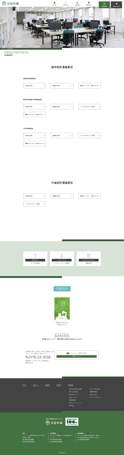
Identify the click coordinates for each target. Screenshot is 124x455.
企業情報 (46, 384)
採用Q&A (71, 405)
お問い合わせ (93, 394)
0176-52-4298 (57, 442)
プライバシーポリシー (96, 397)
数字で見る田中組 (73, 392)
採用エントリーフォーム (75, 403)
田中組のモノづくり (73, 394)
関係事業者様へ (94, 392)
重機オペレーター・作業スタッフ (89, 85)
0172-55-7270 (84, 439)
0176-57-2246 (57, 439)
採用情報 (69, 384)
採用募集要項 (72, 400)
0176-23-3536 (38, 357)
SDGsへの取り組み (95, 389)
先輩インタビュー (73, 397)
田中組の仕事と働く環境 (75, 389)
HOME (3, 48)
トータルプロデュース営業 (87, 106)
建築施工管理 (56, 85)
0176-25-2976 (29, 442)
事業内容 (58, 384)
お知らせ (35, 384)
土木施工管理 (28, 85)
